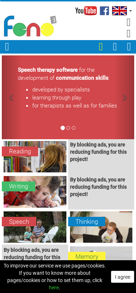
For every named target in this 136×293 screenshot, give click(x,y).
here (54, 287)
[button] (121, 10)
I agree (122, 276)
